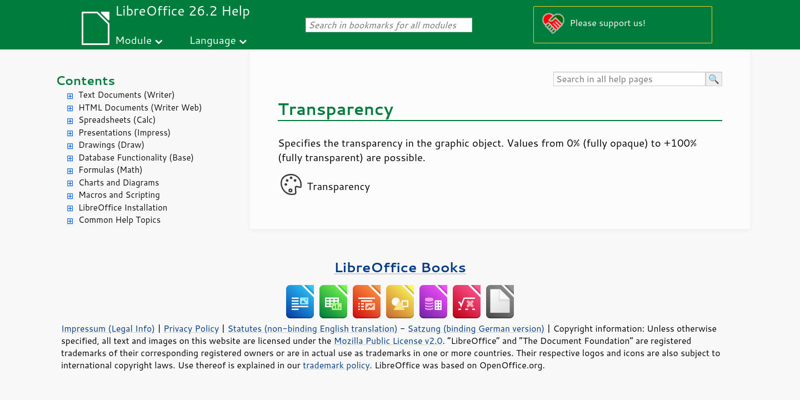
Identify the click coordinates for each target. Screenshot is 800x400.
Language (212, 39)
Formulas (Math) (110, 170)
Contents (85, 80)
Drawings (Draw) (111, 145)
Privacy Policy (191, 328)
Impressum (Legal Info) (108, 328)
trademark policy (336, 365)
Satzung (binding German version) (476, 328)
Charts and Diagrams (118, 182)
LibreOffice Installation (122, 207)
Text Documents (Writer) (126, 95)
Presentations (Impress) (124, 132)
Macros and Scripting (119, 195)
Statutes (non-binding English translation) (312, 328)
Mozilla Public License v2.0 (388, 340)
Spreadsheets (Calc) (117, 120)
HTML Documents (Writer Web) (140, 107)
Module (133, 39)
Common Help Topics (119, 220)
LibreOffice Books (400, 267)
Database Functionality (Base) (136, 157)
